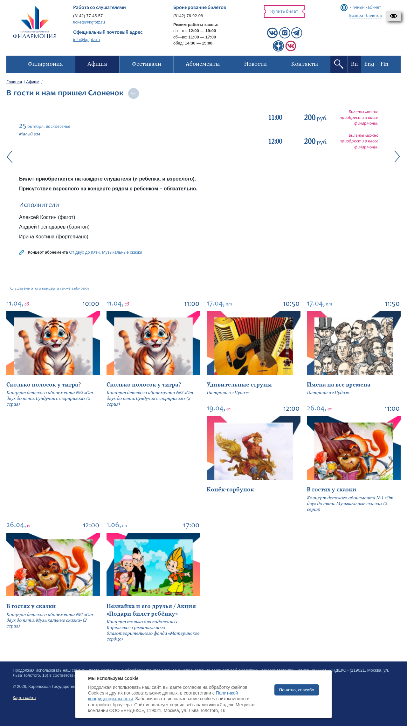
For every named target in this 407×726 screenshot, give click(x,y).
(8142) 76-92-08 (188, 15)
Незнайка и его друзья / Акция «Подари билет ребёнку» (151, 610)
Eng (369, 64)
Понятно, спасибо (296, 690)
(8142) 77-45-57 (88, 15)
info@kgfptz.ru (86, 39)
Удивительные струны (239, 384)
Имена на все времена (338, 384)
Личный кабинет (365, 7)
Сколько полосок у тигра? (43, 384)
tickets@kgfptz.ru (89, 22)
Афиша (32, 82)
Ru (354, 64)
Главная (14, 82)
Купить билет (284, 11)
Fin (385, 64)
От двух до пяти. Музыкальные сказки (105, 252)
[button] (393, 16)
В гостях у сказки (331, 489)
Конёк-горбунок (230, 489)
